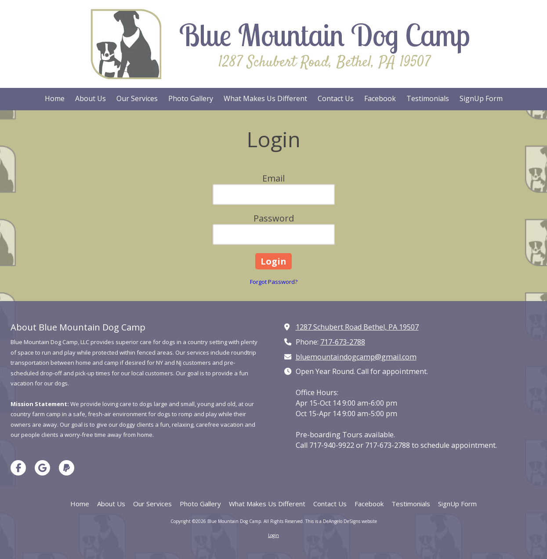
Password (274, 218)
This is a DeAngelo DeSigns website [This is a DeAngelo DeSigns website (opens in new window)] (341, 521)
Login (273, 535)
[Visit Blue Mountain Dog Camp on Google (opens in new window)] (42, 468)
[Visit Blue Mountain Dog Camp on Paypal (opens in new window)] (66, 468)
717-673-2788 (342, 342)
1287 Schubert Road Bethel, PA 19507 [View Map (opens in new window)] (357, 327)
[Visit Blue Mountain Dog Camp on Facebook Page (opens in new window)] (18, 468)
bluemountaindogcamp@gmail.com (356, 357)
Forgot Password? (273, 282)
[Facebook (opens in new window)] (380, 99)
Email (273, 178)
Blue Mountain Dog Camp (324, 35)
